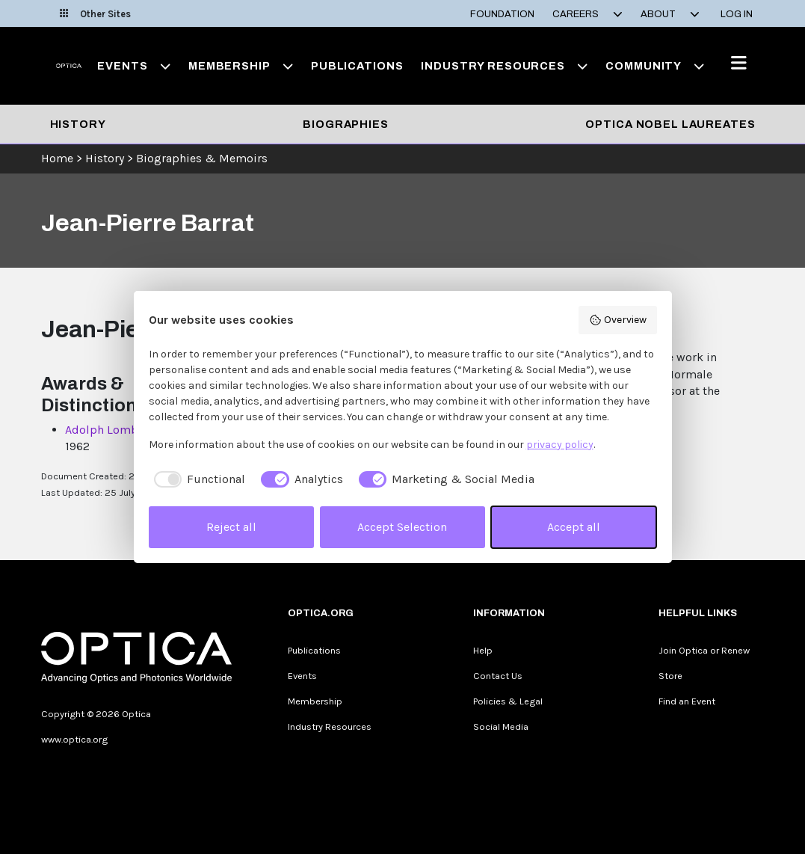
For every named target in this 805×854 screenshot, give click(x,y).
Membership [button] (240, 66)
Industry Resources (329, 726)
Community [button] (654, 66)
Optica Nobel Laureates (670, 124)
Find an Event (687, 701)
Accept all (573, 527)
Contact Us (497, 675)
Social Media (500, 726)
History (78, 124)
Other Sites (95, 13)
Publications (357, 66)
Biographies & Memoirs (202, 158)
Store (670, 675)
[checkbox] (197, 479)
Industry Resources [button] (504, 66)
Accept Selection (402, 527)
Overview (618, 320)
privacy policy (559, 444)
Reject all (231, 527)
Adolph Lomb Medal (120, 430)
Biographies (346, 124)
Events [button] (133, 66)
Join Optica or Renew (704, 650)
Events (302, 675)
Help (483, 650)
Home (57, 158)
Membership (315, 701)
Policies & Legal (508, 701)
